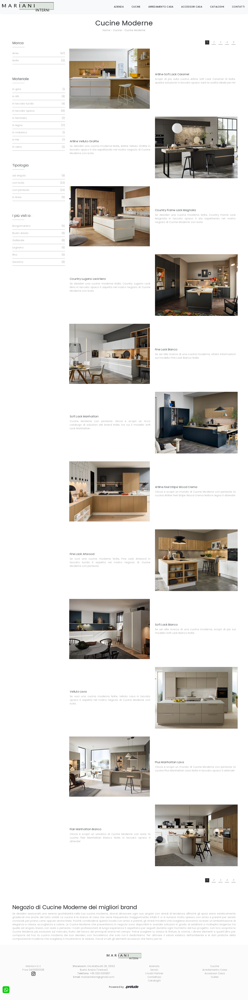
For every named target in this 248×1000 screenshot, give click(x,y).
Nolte (38, 60)
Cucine (136, 6)
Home (106, 30)
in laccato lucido (38, 103)
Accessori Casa (191, 6)
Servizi (154, 969)
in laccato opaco (38, 111)
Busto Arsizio (38, 233)
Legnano (38, 247)
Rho (38, 255)
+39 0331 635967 (100, 973)
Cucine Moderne (135, 30)
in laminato (38, 118)
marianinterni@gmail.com (97, 977)
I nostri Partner (154, 973)
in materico (38, 132)
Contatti (238, 6)
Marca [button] (18, 43)
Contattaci (154, 977)
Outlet (215, 977)
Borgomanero (38, 226)
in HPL (38, 96)
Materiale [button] (20, 78)
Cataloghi (217, 6)
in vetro (38, 147)
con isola (38, 183)
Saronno (38, 262)
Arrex (38, 53)
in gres (38, 89)
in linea (38, 197)
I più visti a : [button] (22, 215)
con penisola (38, 190)
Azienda (119, 6)
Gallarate (38, 240)
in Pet (38, 140)
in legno (38, 125)
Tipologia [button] (20, 165)
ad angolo (38, 175)
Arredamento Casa (160, 6)
